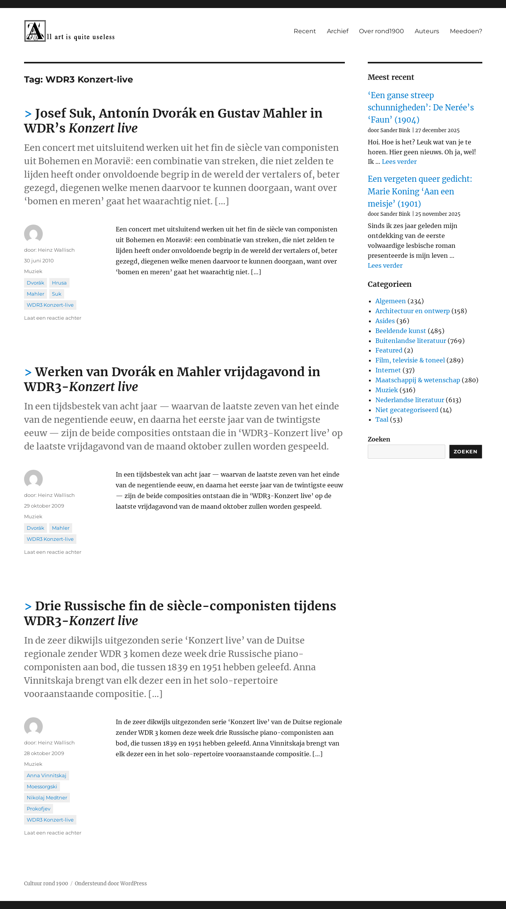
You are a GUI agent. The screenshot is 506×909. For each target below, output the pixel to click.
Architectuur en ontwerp (412, 311)
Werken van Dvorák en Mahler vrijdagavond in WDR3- (172, 379)
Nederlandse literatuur (409, 400)
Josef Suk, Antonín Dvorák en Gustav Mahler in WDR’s (173, 121)
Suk (56, 294)
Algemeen (390, 301)
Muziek (33, 271)
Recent (305, 31)
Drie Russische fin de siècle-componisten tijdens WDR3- (180, 613)
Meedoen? (466, 31)
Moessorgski (42, 786)
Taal (381, 419)
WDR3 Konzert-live (50, 305)
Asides (385, 321)
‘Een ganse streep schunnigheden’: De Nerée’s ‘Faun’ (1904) (421, 108)
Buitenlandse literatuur (410, 341)
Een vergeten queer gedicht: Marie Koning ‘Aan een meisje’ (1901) (420, 191)
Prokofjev (38, 808)
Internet (388, 370)
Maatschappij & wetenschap (417, 380)
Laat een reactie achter (52, 318)
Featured (389, 350)
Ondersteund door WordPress (111, 883)
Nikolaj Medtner (47, 797)
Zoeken (379, 439)
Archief (337, 31)
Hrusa (59, 283)
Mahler (35, 294)
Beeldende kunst (400, 331)
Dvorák (35, 283)
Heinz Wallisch (56, 250)
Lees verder (399, 161)
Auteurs (427, 31)
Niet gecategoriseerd (406, 410)
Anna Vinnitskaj (46, 775)
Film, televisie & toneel (410, 360)
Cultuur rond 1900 (46, 883)
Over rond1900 (381, 31)
